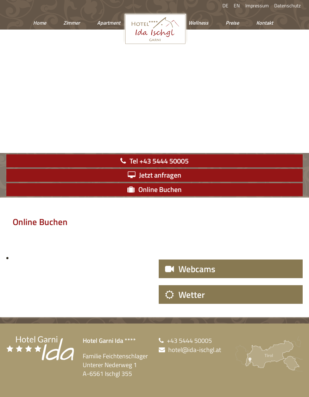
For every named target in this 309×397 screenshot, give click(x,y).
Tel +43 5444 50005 (159, 160)
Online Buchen (160, 189)
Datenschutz (287, 5)
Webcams (196, 269)
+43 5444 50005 (189, 340)
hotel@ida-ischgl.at (194, 349)
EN (237, 5)
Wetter (191, 294)
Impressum (257, 5)
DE (225, 5)
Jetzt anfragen (160, 174)
